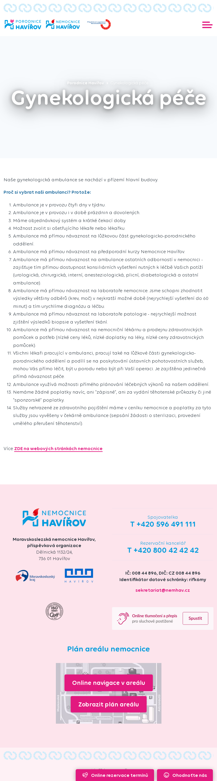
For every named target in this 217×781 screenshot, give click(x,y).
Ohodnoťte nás (185, 775)
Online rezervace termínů (114, 775)
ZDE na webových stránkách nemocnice (58, 448)
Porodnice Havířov (87, 82)
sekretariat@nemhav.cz (162, 590)
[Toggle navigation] (207, 24)
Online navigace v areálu (108, 682)
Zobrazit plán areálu (108, 704)
